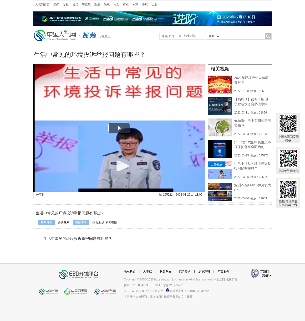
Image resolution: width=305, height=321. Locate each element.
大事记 (147, 271)
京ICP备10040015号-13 (139, 291)
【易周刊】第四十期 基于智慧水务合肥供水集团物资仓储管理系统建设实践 (252, 101)
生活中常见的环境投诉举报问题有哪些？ (252, 166)
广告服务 (223, 271)
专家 (135, 4)
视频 (75, 4)
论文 (116, 4)
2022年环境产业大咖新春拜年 (251, 80)
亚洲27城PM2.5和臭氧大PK (252, 187)
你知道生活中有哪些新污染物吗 (252, 123)
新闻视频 (111, 222)
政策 (97, 4)
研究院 (86, 4)
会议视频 (63, 222)
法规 (107, 4)
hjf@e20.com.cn (173, 285)
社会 (102, 222)
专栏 (66, 4)
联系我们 (129, 271)
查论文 (159, 291)
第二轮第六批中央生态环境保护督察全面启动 (252, 144)
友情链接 (184, 271)
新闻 (56, 4)
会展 (145, 4)
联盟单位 (165, 271)
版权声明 (204, 271)
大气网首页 (42, 4)
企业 (154, 4)
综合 (95, 222)
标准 (126, 4)
